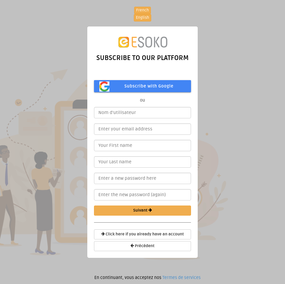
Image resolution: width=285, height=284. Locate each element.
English (142, 17)
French (142, 10)
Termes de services (181, 277)
